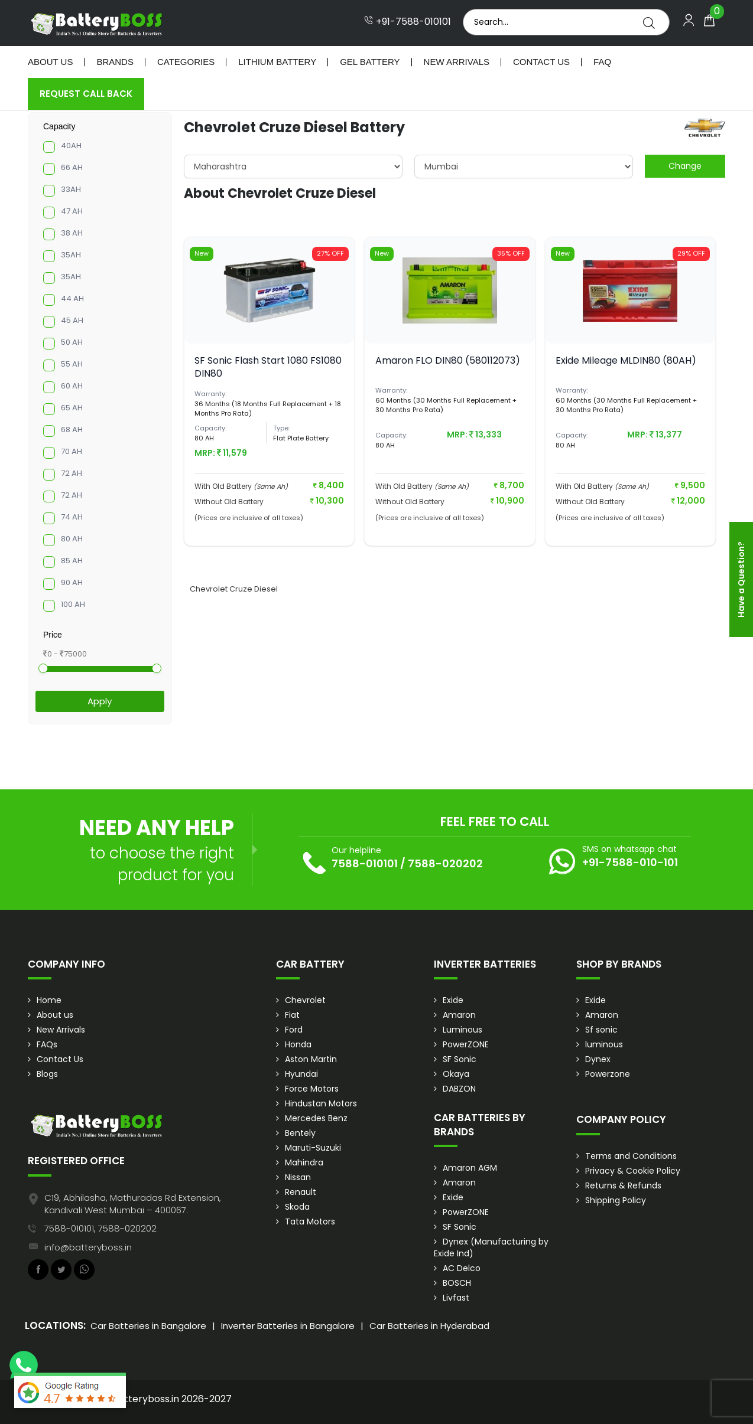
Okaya (456, 1074)
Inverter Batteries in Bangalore (288, 1326)
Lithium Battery (277, 62)
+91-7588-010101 (407, 21)
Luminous (462, 1030)
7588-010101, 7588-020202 (100, 1228)
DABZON (459, 1089)
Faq (602, 62)
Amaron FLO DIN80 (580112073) (447, 360)
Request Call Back (86, 93)
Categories (186, 62)
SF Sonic (459, 1059)
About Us (50, 62)
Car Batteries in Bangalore (148, 1326)
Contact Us (541, 62)
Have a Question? (741, 579)
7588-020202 (445, 863)
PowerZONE (466, 1044)
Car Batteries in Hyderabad (429, 1326)
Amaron (459, 1015)
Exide (453, 1000)
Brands (115, 62)
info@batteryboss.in (88, 1247)
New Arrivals (456, 62)
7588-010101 (365, 863)
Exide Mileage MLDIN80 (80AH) (626, 360)
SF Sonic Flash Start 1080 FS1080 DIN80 (268, 367)
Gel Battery (370, 62)
